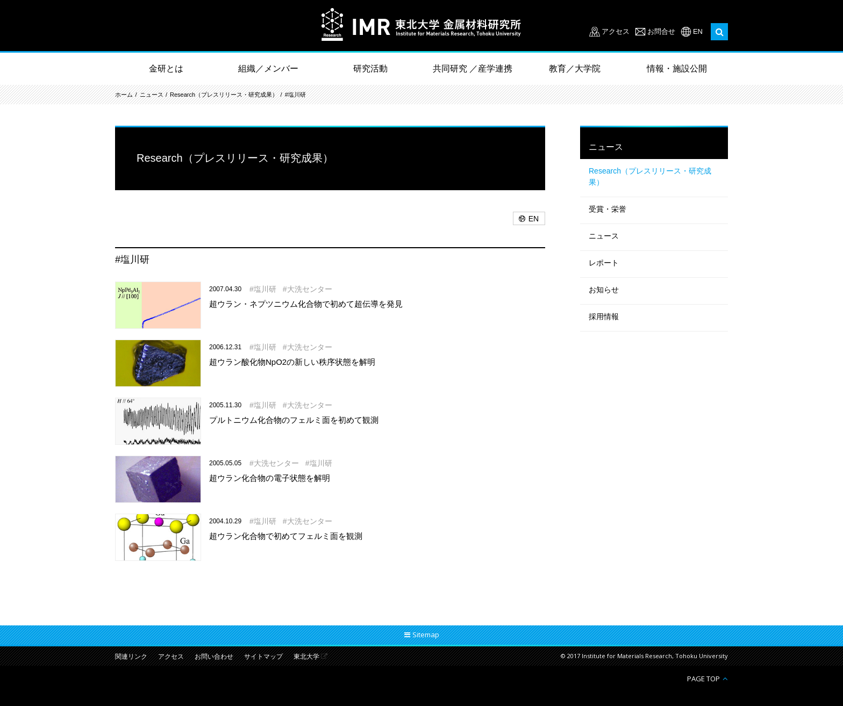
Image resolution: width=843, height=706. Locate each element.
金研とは (166, 68)
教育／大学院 (575, 68)
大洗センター (309, 289)
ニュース (151, 94)
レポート (604, 262)
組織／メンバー (268, 68)
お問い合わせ (214, 656)
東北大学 (306, 656)
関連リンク (131, 656)
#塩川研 (295, 94)
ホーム (124, 94)
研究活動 (370, 68)
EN (698, 31)
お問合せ (661, 31)
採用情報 (604, 316)
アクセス (616, 31)
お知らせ (604, 289)
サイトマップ (263, 656)
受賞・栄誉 (607, 209)
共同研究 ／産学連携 (472, 68)
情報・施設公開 (677, 68)
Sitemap (425, 634)
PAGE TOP (703, 678)
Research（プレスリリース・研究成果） (224, 94)
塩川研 (265, 289)
